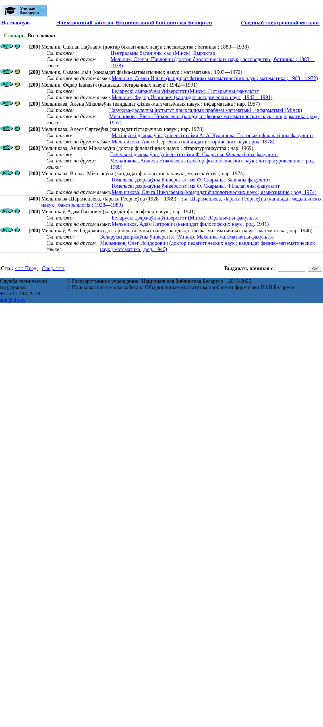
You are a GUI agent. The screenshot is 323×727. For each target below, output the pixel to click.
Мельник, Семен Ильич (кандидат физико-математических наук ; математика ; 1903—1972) (214, 78)
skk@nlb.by (13, 300)
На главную (15, 23)
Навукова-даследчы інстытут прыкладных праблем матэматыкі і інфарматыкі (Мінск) (205, 110)
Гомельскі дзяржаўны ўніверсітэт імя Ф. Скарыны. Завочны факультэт (190, 180)
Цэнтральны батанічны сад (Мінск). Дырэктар (163, 53)
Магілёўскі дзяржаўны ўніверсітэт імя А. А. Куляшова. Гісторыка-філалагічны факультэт (212, 135)
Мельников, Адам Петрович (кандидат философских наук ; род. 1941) (190, 224)
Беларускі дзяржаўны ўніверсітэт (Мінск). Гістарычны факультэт (185, 91)
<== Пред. (26, 268)
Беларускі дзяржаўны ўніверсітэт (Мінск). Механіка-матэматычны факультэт (187, 237)
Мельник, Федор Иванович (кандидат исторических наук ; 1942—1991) (191, 97)
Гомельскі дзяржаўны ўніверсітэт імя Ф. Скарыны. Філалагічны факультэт (194, 154)
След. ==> (53, 268)
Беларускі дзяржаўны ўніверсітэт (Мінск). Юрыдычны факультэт (185, 218)
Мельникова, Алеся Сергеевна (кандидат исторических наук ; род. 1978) (192, 142)
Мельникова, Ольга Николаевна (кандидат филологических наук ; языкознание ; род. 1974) (213, 192)
